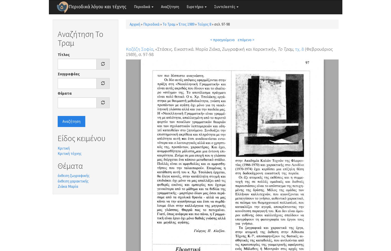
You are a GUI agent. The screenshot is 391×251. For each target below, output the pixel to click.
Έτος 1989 (186, 24)
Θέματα (65, 93)
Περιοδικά (143, 6)
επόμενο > (246, 39)
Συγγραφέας (69, 74)
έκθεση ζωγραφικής (74, 175)
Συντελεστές (226, 6)
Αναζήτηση (170, 6)
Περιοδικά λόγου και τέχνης (97, 7)
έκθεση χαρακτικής (73, 181)
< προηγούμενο (222, 39)
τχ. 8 (299, 49)
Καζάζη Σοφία (139, 49)
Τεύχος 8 (204, 24)
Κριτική (64, 148)
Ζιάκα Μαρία (68, 186)
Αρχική (135, 24)
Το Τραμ (169, 24)
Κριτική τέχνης (70, 153)
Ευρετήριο (197, 6)
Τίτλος (64, 54)
